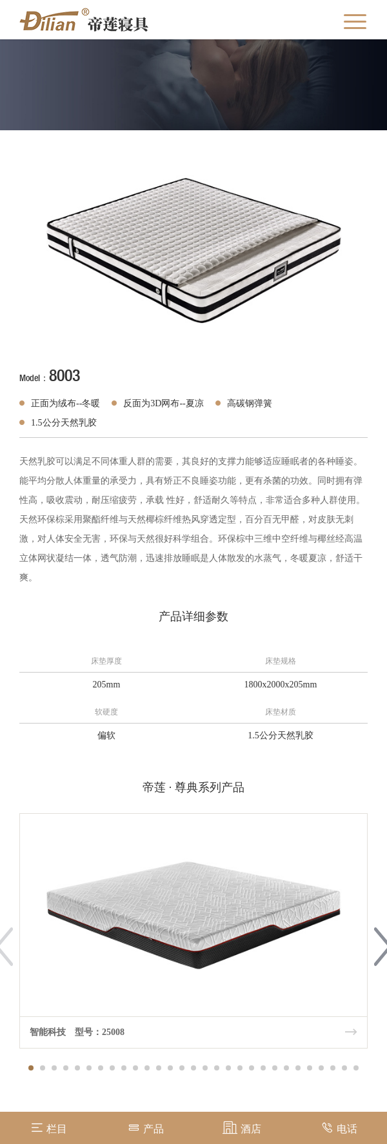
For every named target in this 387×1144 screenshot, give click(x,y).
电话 (339, 1127)
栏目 (48, 1127)
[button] (31, 1067)
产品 (145, 1127)
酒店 (242, 1127)
